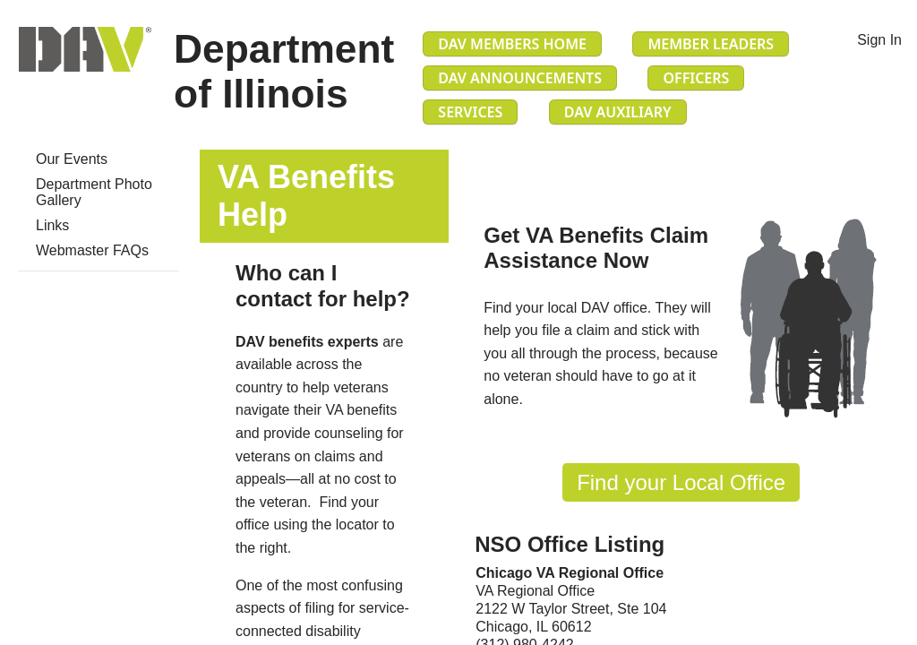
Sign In (879, 39)
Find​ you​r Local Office (681, 482)
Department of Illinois (284, 71)
